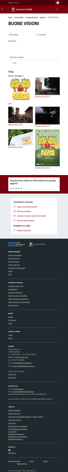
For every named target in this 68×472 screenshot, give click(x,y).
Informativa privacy (14, 420)
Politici (10, 271)
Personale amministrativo (16, 268)
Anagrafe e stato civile (15, 286)
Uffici (10, 274)
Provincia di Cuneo (14, 413)
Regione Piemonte (13, 3)
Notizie (10, 317)
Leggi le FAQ (12, 431)
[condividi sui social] (13, 34)
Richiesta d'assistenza (15, 439)
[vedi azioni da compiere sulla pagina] (40, 34)
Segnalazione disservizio (16, 434)
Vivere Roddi (19, 17)
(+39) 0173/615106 (21, 357)
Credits (45, 461)
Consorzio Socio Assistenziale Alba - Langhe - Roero (25, 416)
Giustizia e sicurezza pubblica (17, 295)
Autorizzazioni (12, 289)
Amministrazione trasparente (18, 429)
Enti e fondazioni (13, 261)
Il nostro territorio (32, 17)
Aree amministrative (15, 255)
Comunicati (12, 320)
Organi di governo (14, 265)
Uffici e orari (12, 374)
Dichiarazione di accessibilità (17, 426)
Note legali (11, 423)
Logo (10, 103)
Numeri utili (12, 377)
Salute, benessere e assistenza (18, 299)
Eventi (10, 338)
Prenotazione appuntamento (17, 436)
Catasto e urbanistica (15, 292)
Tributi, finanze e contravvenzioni (19, 302)
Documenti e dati (14, 258)
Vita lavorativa (13, 305)
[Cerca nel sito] (56, 9)
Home (10, 17)
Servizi (31, 461)
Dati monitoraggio (14, 461)
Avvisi (10, 323)
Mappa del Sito (22, 463)
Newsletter (12, 453)
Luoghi (10, 335)
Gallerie (42, 17)
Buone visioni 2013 (42, 96)
